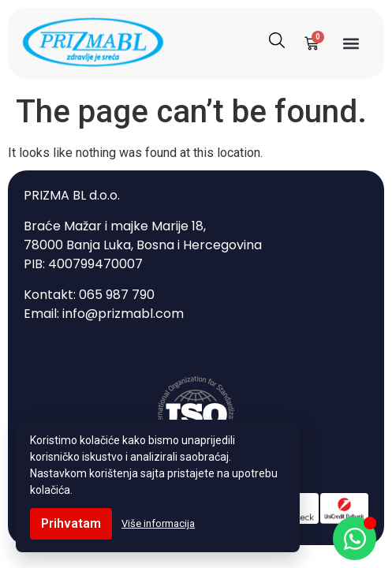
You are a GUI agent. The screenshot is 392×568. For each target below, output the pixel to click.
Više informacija (158, 523)
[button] (351, 43)
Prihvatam (71, 523)
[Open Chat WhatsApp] (354, 538)
